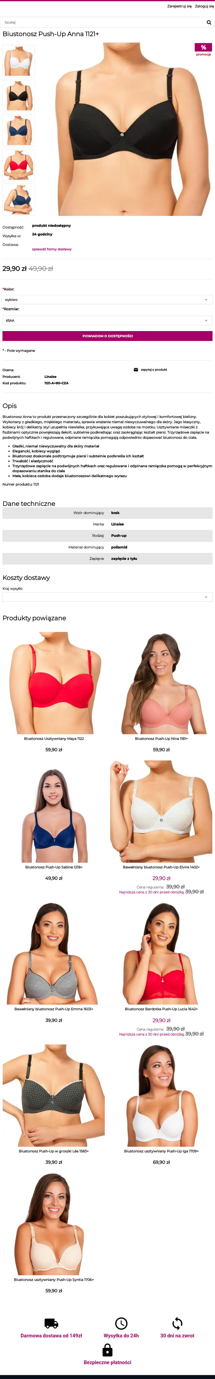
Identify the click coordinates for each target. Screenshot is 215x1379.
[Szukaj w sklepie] (103, 22)
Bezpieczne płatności (107, 1362)
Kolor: (8, 289)
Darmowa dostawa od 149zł (51, 1336)
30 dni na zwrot (177, 1336)
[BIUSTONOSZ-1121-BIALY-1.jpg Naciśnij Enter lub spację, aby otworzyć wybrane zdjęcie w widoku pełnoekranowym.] (126, 129)
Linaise (50, 377)
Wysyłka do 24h (121, 1336)
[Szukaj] (209, 22)
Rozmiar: (10, 309)
